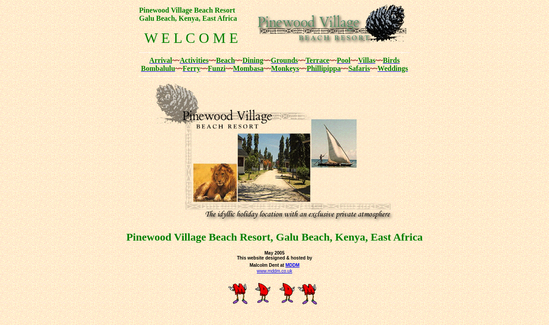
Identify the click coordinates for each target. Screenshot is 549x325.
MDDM (292, 265)
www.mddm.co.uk (274, 271)
